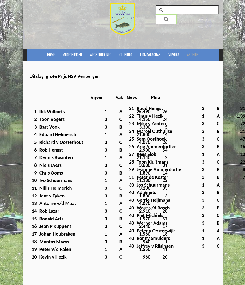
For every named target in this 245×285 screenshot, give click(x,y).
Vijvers (173, 54)
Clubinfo (125, 54)
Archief (192, 54)
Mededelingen (72, 54)
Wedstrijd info (100, 54)
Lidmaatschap (150, 54)
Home (51, 54)
